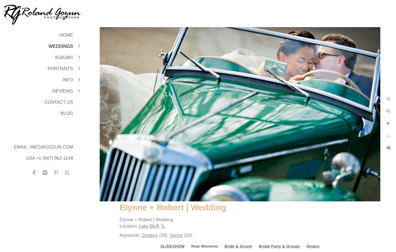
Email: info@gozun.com (43, 147)
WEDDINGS (60, 46)
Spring (176, 235)
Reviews (62, 91)
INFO (67, 79)
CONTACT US (58, 102)
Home (66, 35)
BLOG (67, 113)
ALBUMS (64, 57)
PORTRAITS (60, 68)
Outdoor (150, 235)
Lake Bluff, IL (152, 226)
